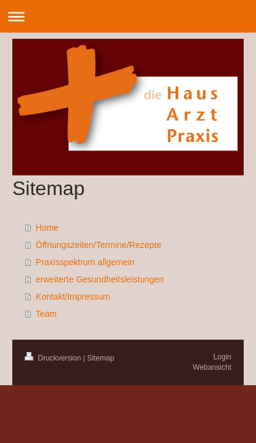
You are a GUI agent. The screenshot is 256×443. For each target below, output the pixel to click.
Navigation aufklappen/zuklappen (128, 16)
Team (46, 314)
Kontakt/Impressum (73, 296)
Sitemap (100, 358)
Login (222, 357)
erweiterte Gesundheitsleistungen (100, 279)
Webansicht (212, 367)
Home (47, 228)
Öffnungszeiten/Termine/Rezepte (99, 245)
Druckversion (54, 358)
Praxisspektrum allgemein (85, 262)
